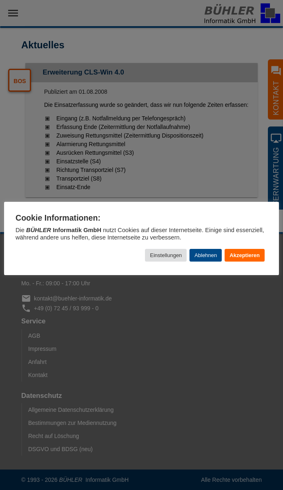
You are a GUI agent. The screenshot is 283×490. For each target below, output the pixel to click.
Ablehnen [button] (205, 255)
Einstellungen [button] (166, 255)
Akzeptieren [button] (245, 255)
